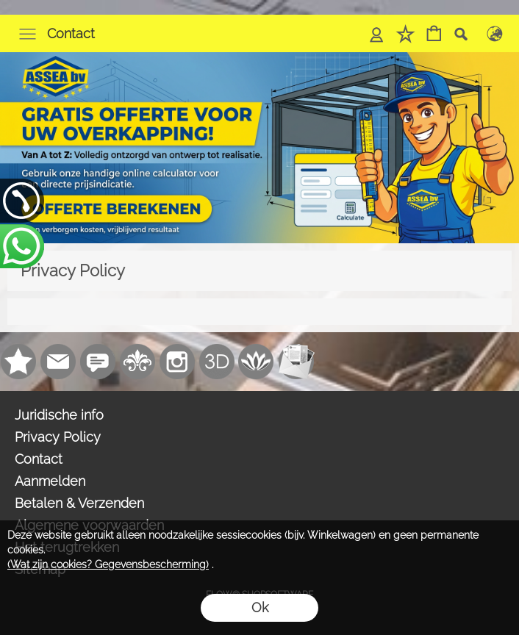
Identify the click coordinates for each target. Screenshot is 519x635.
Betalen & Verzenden (79, 503)
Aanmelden (50, 481)
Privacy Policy (58, 437)
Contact (71, 33)
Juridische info (59, 415)
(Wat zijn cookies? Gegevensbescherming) (108, 564)
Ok (259, 607)
